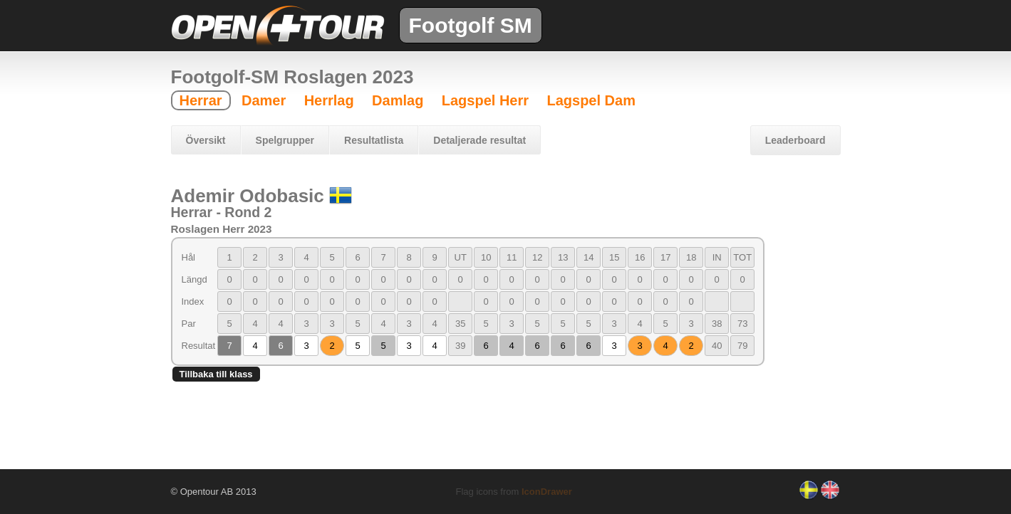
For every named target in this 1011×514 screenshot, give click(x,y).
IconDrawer (547, 491)
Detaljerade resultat (479, 140)
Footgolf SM (470, 25)
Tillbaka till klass (216, 374)
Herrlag (329, 100)
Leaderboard (795, 140)
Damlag (397, 100)
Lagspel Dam (590, 100)
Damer (264, 100)
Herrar (201, 100)
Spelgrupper (285, 140)
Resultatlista (373, 140)
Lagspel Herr (485, 100)
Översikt (206, 140)
